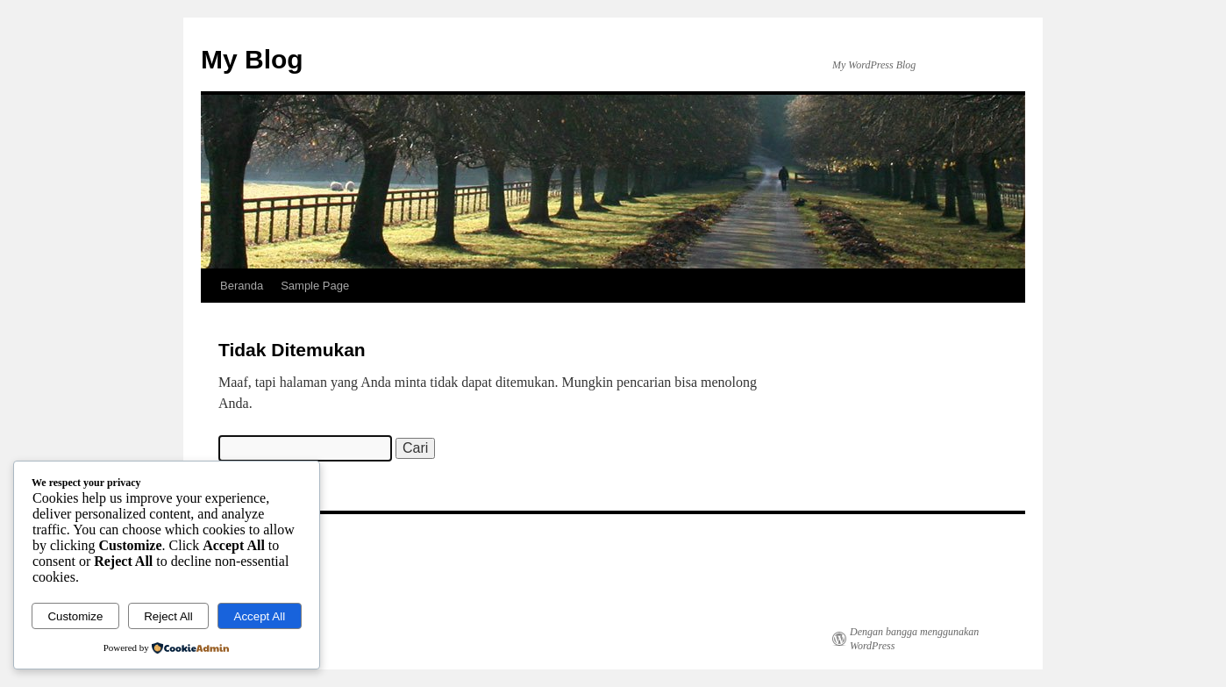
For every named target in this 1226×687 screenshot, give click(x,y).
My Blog (252, 59)
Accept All (260, 616)
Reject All (168, 616)
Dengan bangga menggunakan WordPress (914, 639)
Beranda (241, 285)
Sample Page (315, 285)
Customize (75, 616)
